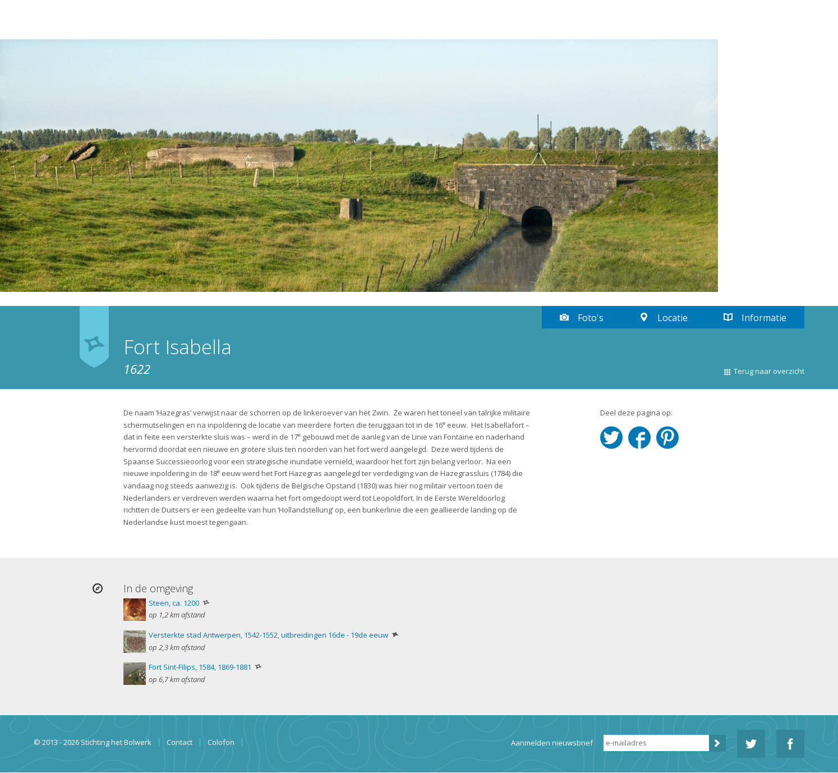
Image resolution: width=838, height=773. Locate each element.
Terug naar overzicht (769, 371)
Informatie (764, 318)
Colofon (221, 742)
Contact (179, 742)
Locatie (672, 318)
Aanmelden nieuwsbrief (552, 743)
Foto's (591, 318)
